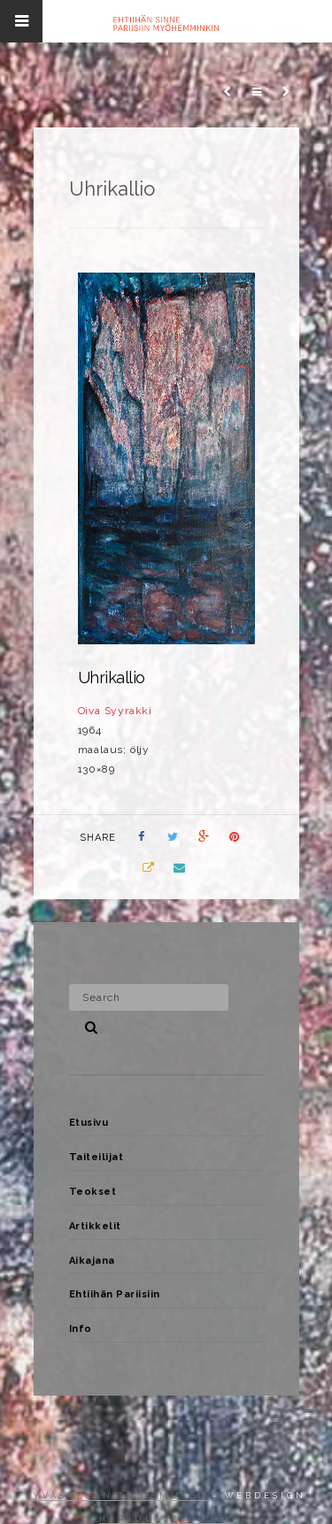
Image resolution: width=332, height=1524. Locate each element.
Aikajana (92, 1260)
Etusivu (89, 1122)
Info (80, 1329)
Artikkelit (95, 1226)
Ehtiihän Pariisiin (114, 1294)
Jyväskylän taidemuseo (116, 1495)
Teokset (93, 1191)
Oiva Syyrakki (115, 710)
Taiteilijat (96, 1157)
